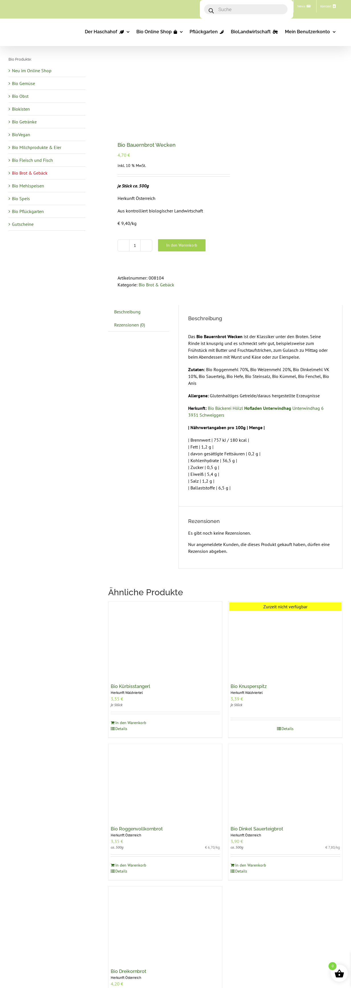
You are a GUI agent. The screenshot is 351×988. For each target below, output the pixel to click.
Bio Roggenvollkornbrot (137, 829)
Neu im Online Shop (32, 70)
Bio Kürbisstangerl (130, 686)
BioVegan (21, 134)
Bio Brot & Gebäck (156, 285)
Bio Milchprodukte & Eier (36, 147)
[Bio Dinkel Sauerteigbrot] (285, 782)
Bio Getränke (24, 122)
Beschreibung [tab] (127, 312)
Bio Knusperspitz (249, 686)
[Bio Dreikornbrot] (165, 924)
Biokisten (21, 109)
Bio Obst (20, 96)
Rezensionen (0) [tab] (129, 325)
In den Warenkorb (181, 245)
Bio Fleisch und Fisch (32, 160)
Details (121, 728)
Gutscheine (23, 224)
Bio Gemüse (23, 83)
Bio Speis (21, 198)
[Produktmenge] (135, 245)
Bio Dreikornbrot (128, 971)
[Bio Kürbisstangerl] (165, 639)
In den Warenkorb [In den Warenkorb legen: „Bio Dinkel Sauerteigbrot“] (250, 865)
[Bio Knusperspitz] (285, 639)
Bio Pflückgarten (28, 211)
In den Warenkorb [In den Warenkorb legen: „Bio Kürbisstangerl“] (130, 722)
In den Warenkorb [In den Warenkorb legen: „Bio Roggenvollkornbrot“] (130, 865)
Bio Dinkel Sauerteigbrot (257, 829)
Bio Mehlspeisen (28, 186)
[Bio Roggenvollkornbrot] (165, 782)
